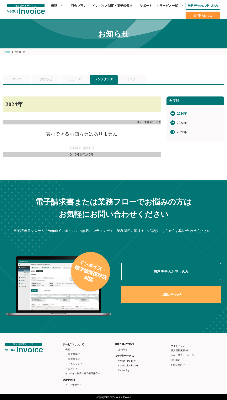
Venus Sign (124, 370)
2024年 (182, 113)
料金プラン (79, 6)
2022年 (182, 132)
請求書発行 (74, 354)
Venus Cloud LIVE (127, 361)
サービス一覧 (168, 6)
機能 (54, 6)
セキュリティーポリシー (183, 355)
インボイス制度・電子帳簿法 (112, 6)
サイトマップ (178, 345)
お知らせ (46, 79)
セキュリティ (75, 364)
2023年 (182, 123)
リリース (75, 79)
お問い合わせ (203, 15)
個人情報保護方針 (180, 350)
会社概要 (175, 360)
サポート (146, 6)
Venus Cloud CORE (128, 365)
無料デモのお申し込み (202, 6)
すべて (17, 79)
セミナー (133, 79)
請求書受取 (74, 359)
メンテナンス (104, 79)
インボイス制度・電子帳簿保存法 (82, 373)
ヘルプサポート (73, 384)
